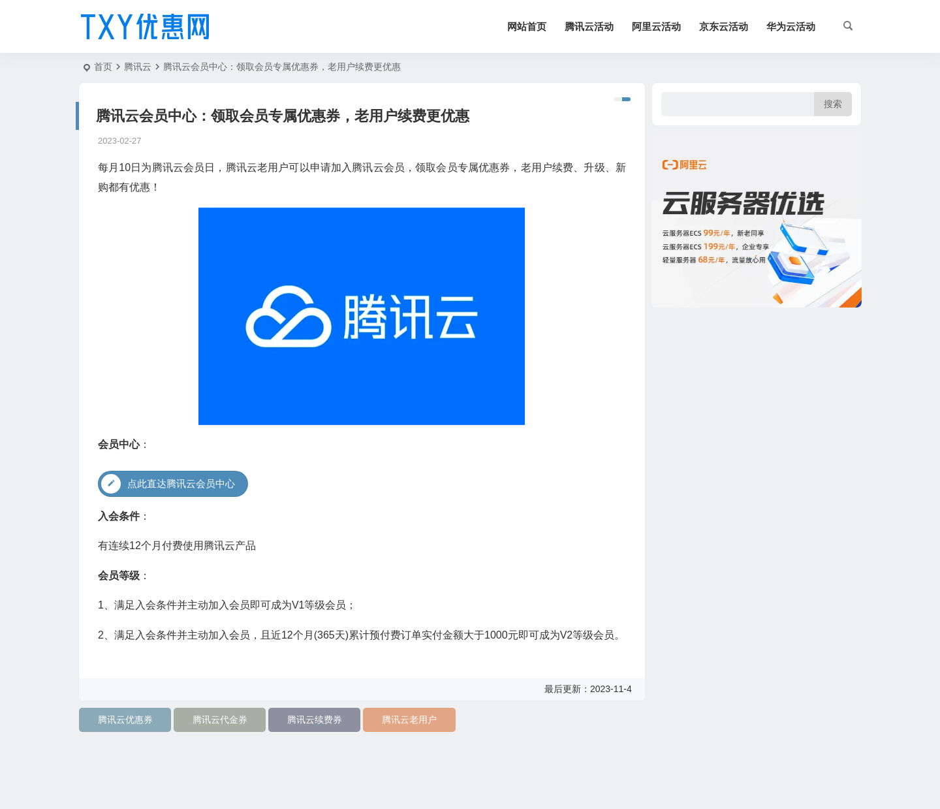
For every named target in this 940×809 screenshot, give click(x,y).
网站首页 (526, 26)
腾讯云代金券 (220, 719)
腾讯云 (137, 66)
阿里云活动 (656, 26)
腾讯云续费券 (314, 719)
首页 (103, 66)
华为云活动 (790, 26)
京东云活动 (723, 26)
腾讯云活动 (589, 26)
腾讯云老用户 (409, 719)
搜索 (833, 104)
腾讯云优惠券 (125, 719)
